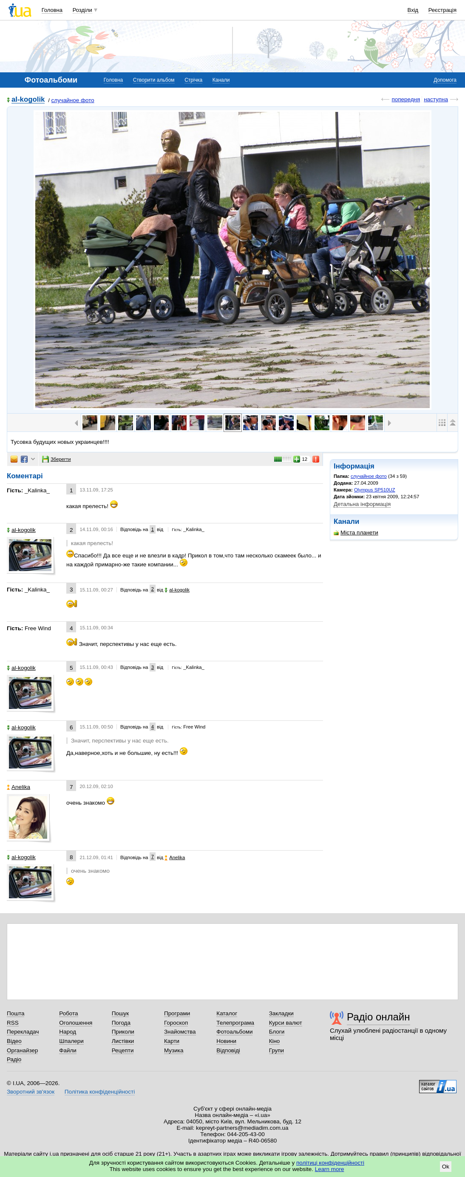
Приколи (123, 1031)
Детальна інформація (362, 504)
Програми (177, 1013)
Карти (171, 1041)
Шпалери (71, 1041)
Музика (173, 1050)
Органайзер (22, 1050)
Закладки (281, 1013)
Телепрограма (235, 1023)
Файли (68, 1050)
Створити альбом (154, 80)
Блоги (277, 1031)
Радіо (14, 1059)
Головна (52, 10)
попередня (405, 99)
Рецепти (123, 1050)
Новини (226, 1041)
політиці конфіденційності (330, 1163)
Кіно (274, 1041)
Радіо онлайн (378, 1017)
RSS (13, 1023)
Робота (68, 1013)
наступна (436, 99)
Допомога (445, 80)
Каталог (226, 1013)
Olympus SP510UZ (374, 489)
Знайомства (180, 1031)
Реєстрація (442, 10)
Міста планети (356, 532)
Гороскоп (176, 1023)
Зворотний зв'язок (30, 1091)
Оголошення (75, 1023)
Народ (67, 1031)
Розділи (82, 10)
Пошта (15, 1013)
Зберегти (56, 459)
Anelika (18, 787)
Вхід (413, 10)
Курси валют (285, 1023)
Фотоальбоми (234, 1031)
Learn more (329, 1169)
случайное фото (72, 100)
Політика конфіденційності (100, 1091)
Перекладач (23, 1031)
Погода (121, 1023)
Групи (276, 1050)
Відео (14, 1041)
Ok (445, 1166)
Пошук (120, 1013)
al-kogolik (28, 99)
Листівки (123, 1041)
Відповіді (228, 1050)
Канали (221, 80)
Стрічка (193, 80)
